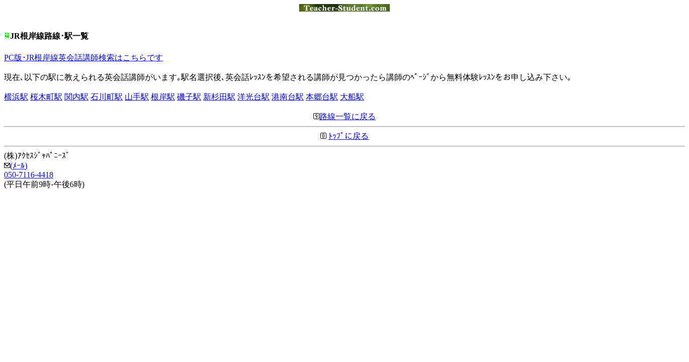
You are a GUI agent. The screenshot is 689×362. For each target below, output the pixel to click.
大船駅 (352, 97)
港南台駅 (288, 97)
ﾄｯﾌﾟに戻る (348, 136)
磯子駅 (189, 97)
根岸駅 (163, 97)
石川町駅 (107, 97)
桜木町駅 (46, 97)
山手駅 (137, 97)
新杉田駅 (219, 97)
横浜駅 (16, 97)
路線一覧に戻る (344, 116)
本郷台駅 (322, 97)
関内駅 (76, 97)
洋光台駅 (253, 97)
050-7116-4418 (28, 174)
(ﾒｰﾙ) (16, 165)
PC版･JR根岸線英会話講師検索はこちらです (83, 57)
